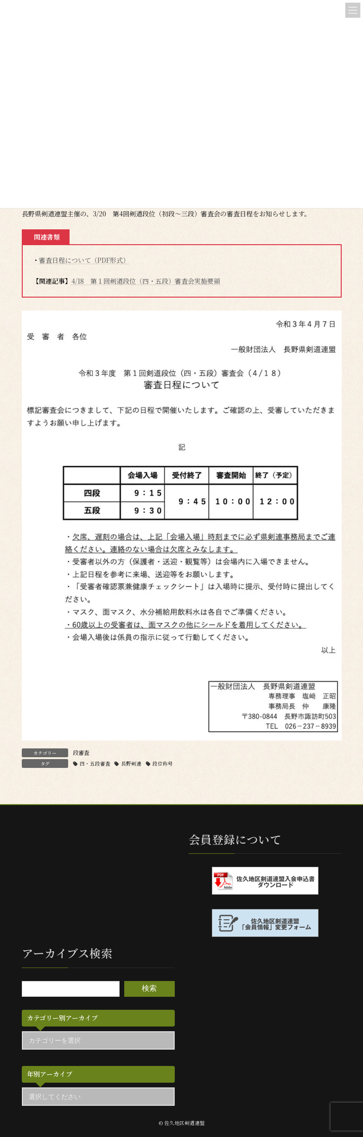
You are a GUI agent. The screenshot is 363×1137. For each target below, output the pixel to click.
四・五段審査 (95, 763)
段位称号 (163, 763)
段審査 (81, 752)
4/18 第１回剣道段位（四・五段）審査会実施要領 (145, 281)
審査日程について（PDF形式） (84, 260)
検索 (149, 988)
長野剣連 (131, 763)
